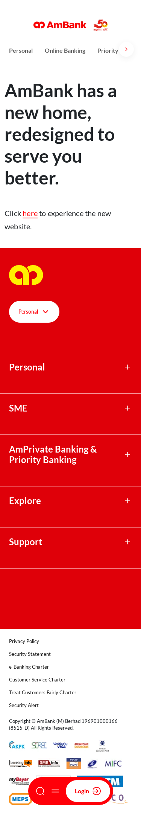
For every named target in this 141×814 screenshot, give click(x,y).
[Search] (40, 791)
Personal (21, 50)
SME (18, 408)
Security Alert (24, 705)
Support (25, 542)
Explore (25, 500)
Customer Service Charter (37, 680)
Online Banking (65, 50)
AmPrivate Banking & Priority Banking (53, 454)
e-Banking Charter (29, 667)
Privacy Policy (24, 641)
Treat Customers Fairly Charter (42, 692)
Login (88, 791)
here (30, 213)
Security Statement (30, 654)
